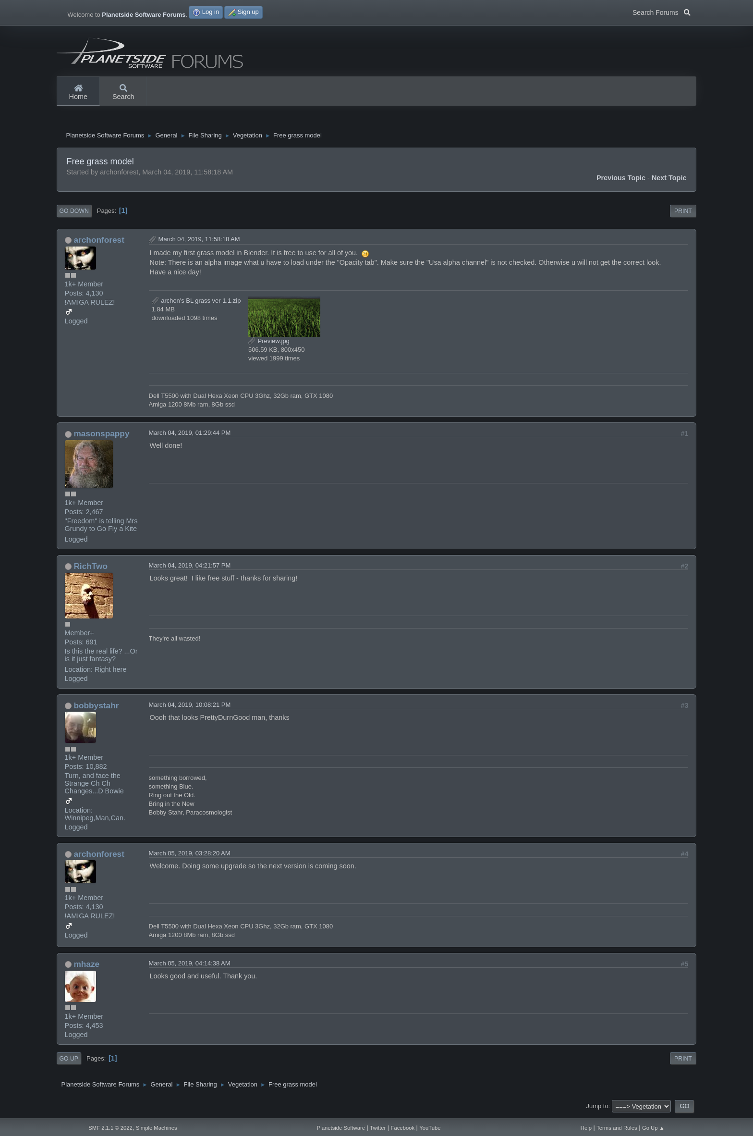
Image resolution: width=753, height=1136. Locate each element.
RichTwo (90, 568)
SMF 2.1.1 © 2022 (110, 1128)
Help (586, 1128)
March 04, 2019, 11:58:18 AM (199, 241)
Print (683, 213)
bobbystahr (96, 708)
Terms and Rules (616, 1128)
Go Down (74, 213)
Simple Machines (156, 1128)
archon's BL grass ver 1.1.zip (196, 303)
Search (123, 92)
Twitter (378, 1128)
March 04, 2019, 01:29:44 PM (190, 435)
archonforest (98, 242)
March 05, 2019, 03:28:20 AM (190, 855)
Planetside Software (341, 1128)
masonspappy (101, 436)
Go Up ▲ (653, 1128)
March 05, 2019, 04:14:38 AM (190, 965)
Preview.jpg (269, 343)
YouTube (429, 1128)
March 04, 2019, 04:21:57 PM (190, 567)
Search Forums (661, 11)
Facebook (402, 1128)
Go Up (69, 1061)
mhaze (86, 966)
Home (78, 92)
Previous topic (620, 180)
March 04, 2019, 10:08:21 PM (190, 707)
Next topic (669, 180)
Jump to (597, 1108)
